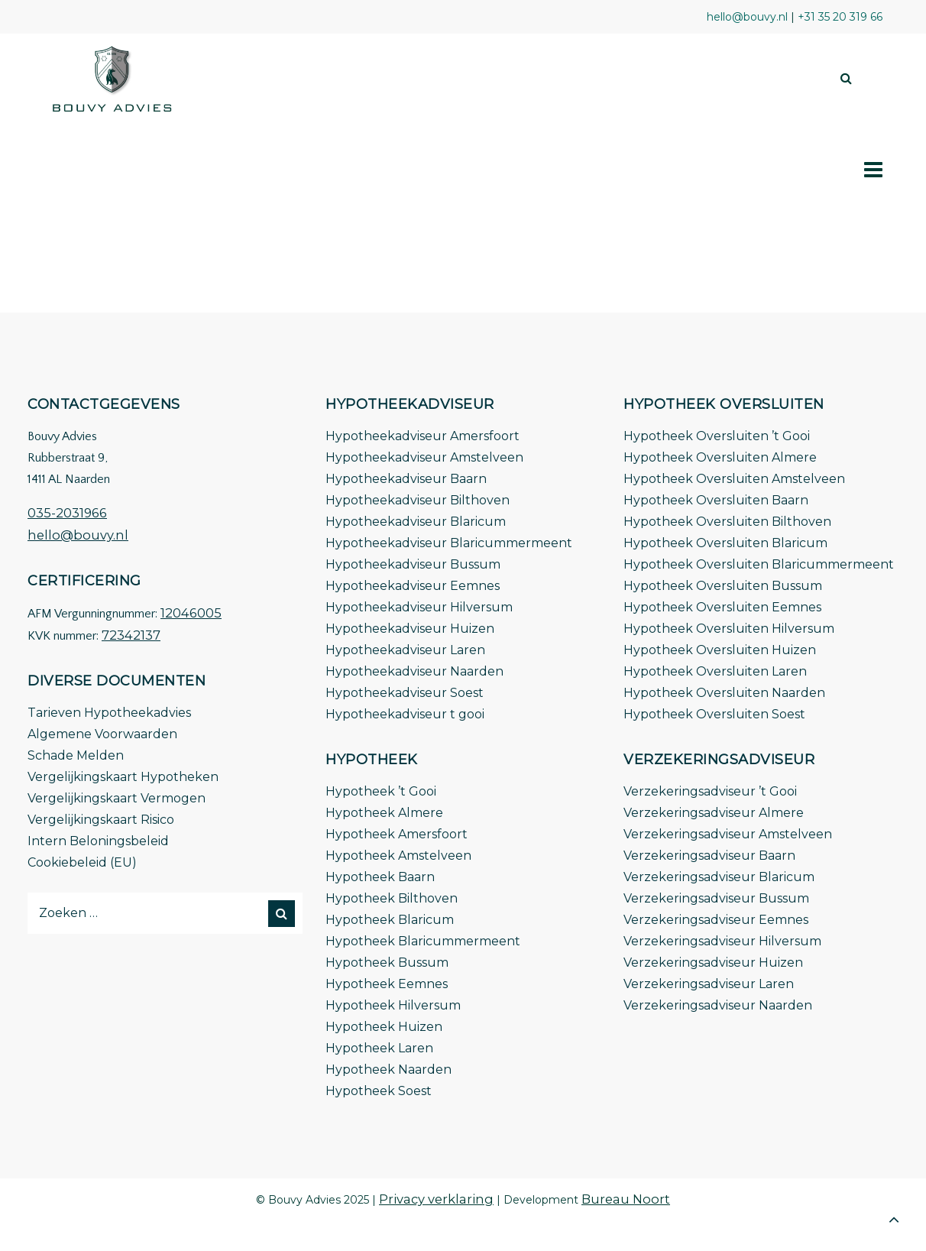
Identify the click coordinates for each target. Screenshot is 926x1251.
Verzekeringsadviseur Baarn (709, 855)
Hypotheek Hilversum (393, 1005)
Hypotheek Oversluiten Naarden (724, 692)
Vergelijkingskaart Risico (101, 819)
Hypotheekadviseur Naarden (414, 671)
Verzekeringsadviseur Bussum (716, 898)
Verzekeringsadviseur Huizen (713, 962)
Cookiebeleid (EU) (82, 862)
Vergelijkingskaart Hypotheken (123, 777)
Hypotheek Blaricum (389, 919)
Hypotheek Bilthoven (391, 898)
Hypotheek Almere (384, 812)
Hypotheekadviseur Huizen (409, 628)
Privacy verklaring (436, 1199)
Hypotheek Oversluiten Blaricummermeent (758, 564)
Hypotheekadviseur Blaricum (415, 521)
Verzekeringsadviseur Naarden (717, 1005)
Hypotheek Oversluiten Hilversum (728, 628)
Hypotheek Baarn (380, 877)
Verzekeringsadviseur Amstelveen (727, 834)
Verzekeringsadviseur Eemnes (715, 919)
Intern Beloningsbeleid (98, 841)
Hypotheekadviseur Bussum (412, 564)
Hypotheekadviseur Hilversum (419, 607)
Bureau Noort (625, 1199)
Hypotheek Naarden (388, 1069)
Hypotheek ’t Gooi (380, 791)
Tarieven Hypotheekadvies (109, 712)
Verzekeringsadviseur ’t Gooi (710, 791)
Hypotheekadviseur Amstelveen (424, 457)
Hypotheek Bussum (386, 962)
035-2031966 (67, 512)
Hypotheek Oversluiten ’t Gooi (716, 436)
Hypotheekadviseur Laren (405, 650)
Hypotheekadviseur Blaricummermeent (448, 543)
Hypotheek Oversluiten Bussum (722, 586)
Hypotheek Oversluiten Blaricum (725, 543)
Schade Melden (76, 755)
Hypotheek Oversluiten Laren (715, 671)
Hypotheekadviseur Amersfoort (422, 436)
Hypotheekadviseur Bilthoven (417, 500)
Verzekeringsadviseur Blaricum (718, 877)
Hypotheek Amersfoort (396, 834)
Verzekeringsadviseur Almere (713, 812)
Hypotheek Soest (378, 1091)
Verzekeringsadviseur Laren (708, 984)
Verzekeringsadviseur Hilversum (722, 941)
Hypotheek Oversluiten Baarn (715, 500)
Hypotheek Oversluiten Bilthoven (727, 521)
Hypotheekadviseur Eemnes (412, 586)
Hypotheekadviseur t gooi (404, 714)
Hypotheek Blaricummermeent (422, 941)
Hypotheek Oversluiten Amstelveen (734, 479)
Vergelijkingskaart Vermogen (117, 798)
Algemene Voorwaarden (102, 734)
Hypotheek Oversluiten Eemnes (722, 607)
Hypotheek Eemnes (386, 984)
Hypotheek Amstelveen (398, 855)
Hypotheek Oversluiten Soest (714, 714)
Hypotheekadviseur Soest (404, 692)
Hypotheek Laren (379, 1048)
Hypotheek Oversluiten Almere (720, 457)
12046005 (191, 613)
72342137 (131, 635)
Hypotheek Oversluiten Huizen (719, 650)
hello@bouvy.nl (78, 535)
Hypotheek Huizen (383, 1026)
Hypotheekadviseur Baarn (406, 479)
